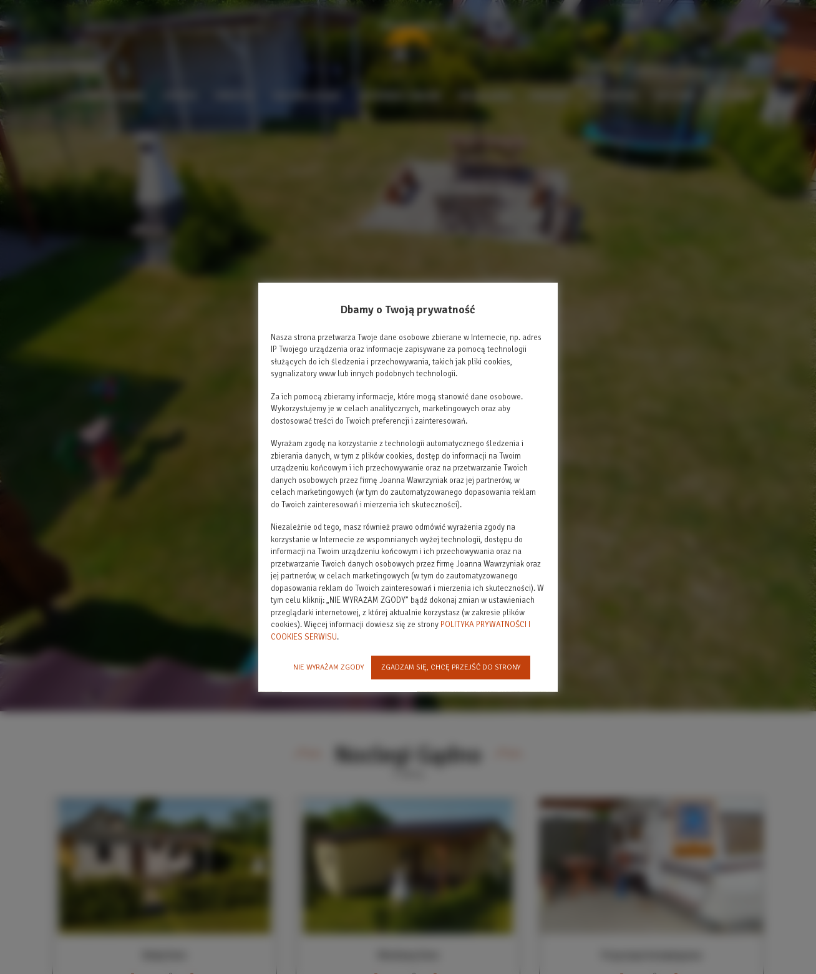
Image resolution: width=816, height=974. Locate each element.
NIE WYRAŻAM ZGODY (328, 667)
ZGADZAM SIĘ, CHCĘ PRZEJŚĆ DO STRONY (450, 667)
